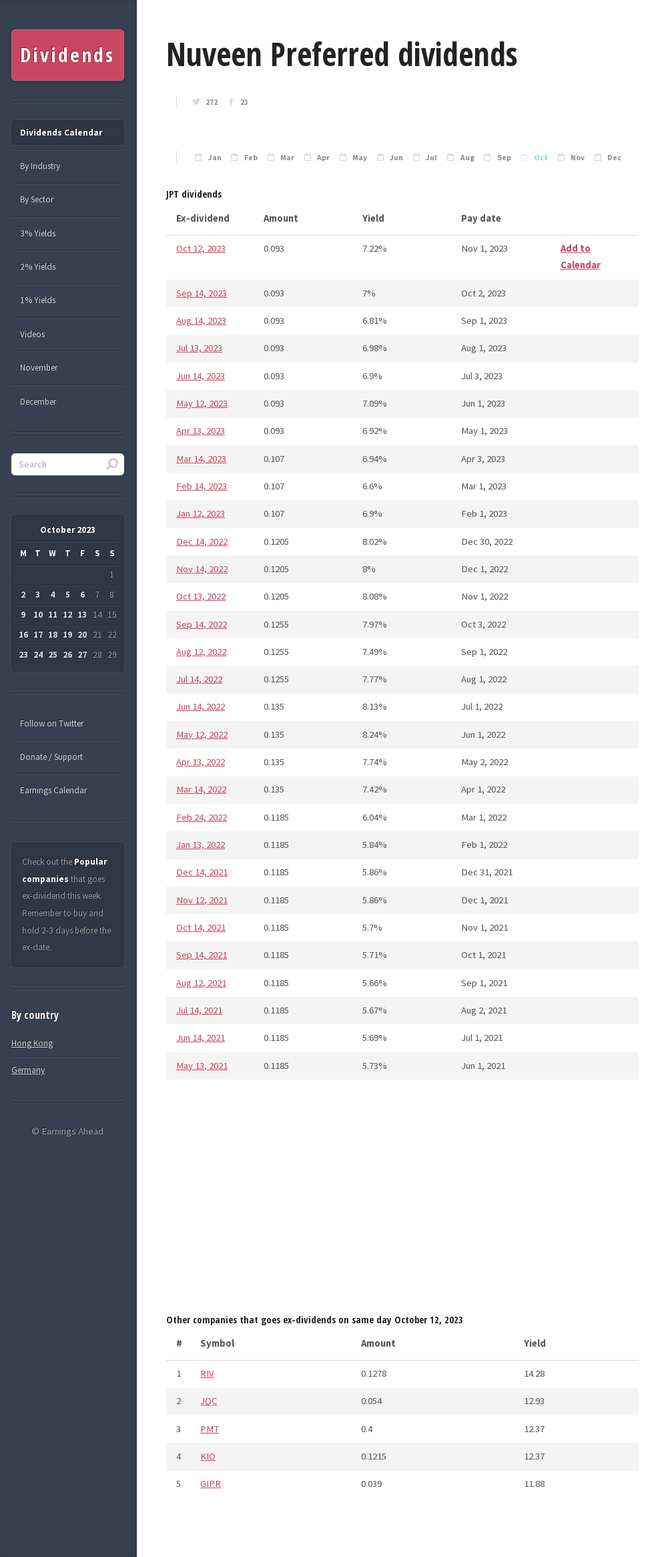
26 (67, 654)
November (38, 367)
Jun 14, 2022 (200, 706)
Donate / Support (51, 756)
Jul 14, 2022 (199, 679)
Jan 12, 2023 (200, 513)
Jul (431, 158)
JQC (208, 1401)
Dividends (67, 54)
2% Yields (37, 266)
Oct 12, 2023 (201, 248)
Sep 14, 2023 (201, 293)
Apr (323, 158)
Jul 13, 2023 (199, 348)
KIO (208, 1456)
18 (52, 634)
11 (52, 614)
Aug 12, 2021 (201, 983)
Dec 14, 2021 (202, 872)
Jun (396, 158)
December (38, 401)
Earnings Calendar (53, 790)
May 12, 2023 (202, 403)
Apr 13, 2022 (200, 762)
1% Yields (37, 300)
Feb (251, 158)
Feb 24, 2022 (201, 817)
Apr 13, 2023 (200, 431)
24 (38, 654)
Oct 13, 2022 (201, 596)
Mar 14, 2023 (201, 459)
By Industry (40, 166)
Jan (215, 158)
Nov (578, 158)
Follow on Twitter (51, 723)
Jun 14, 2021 (200, 1038)
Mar (287, 158)
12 (67, 614)
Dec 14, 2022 (202, 541)
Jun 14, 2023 (200, 376)
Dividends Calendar (61, 132)
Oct (541, 158)
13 (82, 614)
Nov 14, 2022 (202, 569)
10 (38, 614)
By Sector (36, 199)
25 (52, 654)
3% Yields (37, 233)
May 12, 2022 (202, 734)
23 (244, 102)
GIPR (210, 1484)
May (359, 158)
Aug (467, 158)
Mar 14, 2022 (201, 789)
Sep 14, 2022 (201, 624)
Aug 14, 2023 (201, 320)
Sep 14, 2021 (201, 955)
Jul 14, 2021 (199, 1010)
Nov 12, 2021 (202, 900)
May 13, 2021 (202, 1066)
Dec (614, 158)
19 (67, 634)
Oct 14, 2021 (201, 927)
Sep (504, 158)
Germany (28, 1070)
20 (82, 634)
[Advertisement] (402, 1200)
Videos (32, 334)
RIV (207, 1373)
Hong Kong (32, 1043)
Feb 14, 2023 (201, 486)
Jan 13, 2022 (200, 845)
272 (212, 102)
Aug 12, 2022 (201, 652)
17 (38, 634)
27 (82, 654)
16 (23, 634)
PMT (209, 1429)
